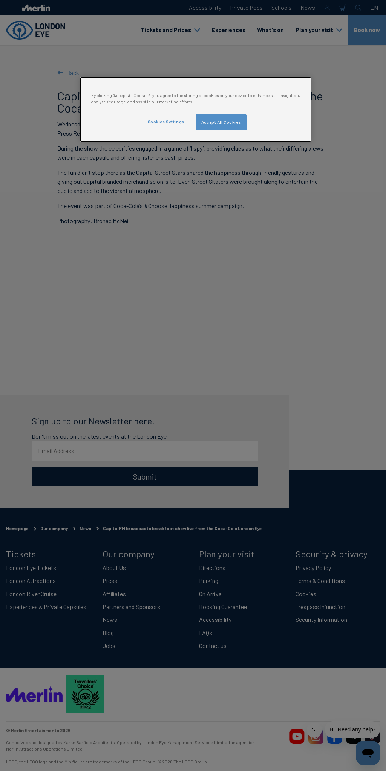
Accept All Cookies (221, 122)
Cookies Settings (166, 121)
